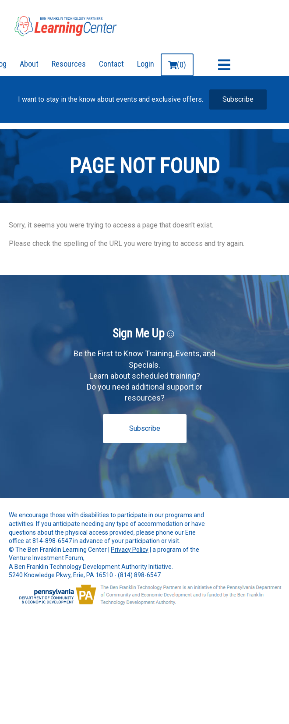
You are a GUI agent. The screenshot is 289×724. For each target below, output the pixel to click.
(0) (177, 64)
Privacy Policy (129, 549)
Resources (69, 63)
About (29, 63)
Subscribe (238, 99)
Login (145, 63)
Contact (111, 63)
